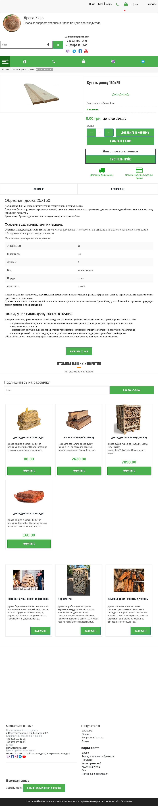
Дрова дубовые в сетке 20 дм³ (29, 437)
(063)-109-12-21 (78, 41)
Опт (84, 770)
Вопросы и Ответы (92, 737)
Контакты (151, 4)
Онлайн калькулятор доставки (44, 787)
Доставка (87, 730)
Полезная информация (95, 774)
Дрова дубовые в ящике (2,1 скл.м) (129, 437)
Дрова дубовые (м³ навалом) (79, 437)
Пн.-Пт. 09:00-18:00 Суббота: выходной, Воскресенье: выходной (38, 753)
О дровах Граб (65, 598)
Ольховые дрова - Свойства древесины (128, 598)
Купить (29, 471)
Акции (109, 4)
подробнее (40, 630)
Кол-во (90, 126)
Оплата (86, 734)
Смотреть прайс (120, 159)
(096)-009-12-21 (77, 45)
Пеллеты (87, 759)
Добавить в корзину (135, 133)
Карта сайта (90, 748)
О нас (92, 4)
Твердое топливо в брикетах (98, 756)
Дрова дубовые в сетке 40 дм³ (29, 513)
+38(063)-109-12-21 (15, 739)
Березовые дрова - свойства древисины (28, 598)
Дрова (85, 752)
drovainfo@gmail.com (16, 748)
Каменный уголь (91, 766)
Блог (100, 4)
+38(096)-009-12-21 (15, 742)
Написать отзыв (79, 351)
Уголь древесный (91, 763)
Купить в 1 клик (120, 141)
